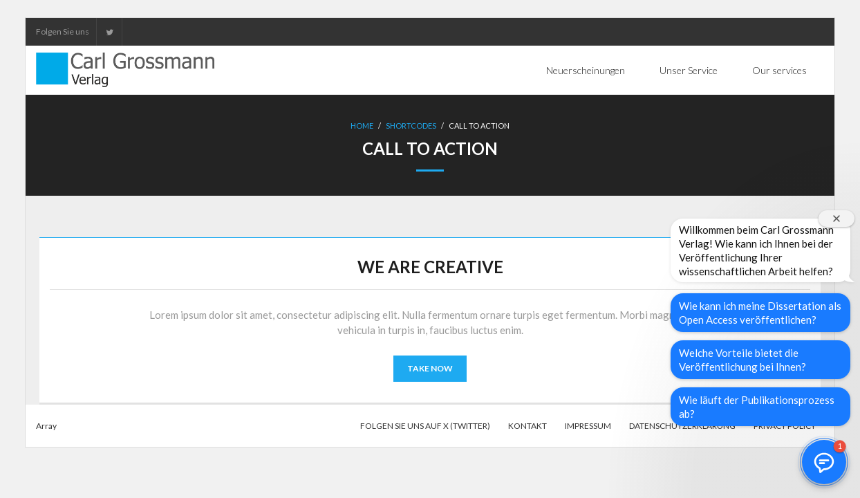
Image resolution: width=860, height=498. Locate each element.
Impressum (588, 426)
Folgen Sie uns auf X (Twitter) (425, 426)
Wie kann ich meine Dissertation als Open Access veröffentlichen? (760, 312)
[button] (824, 462)
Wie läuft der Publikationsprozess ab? (756, 407)
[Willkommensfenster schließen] (836, 218)
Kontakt (527, 426)
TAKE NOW (430, 368)
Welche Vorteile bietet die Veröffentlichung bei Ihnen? (742, 360)
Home (361, 125)
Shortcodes (411, 125)
